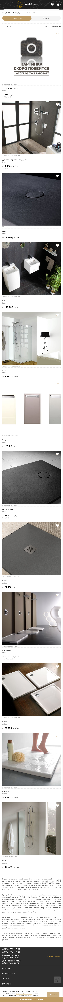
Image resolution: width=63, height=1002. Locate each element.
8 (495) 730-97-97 (11, 949)
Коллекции (17, 18)
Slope (5, 440)
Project (5, 791)
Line (4, 231)
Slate (4, 581)
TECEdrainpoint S (10, 88)
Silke (4, 370)
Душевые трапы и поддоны (14, 160)
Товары (46, 18)
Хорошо (53, 994)
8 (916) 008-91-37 (10, 963)
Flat (4, 861)
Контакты (31, 984)
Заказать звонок (54, 956)
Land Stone (7, 509)
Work (4, 722)
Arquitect (6, 650)
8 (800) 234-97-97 (11, 952)
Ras (4, 301)
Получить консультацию (31, 999)
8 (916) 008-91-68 (10, 957)
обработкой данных (24, 993)
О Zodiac (31, 968)
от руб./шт (9, 95)
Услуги (31, 979)
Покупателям (31, 973)
